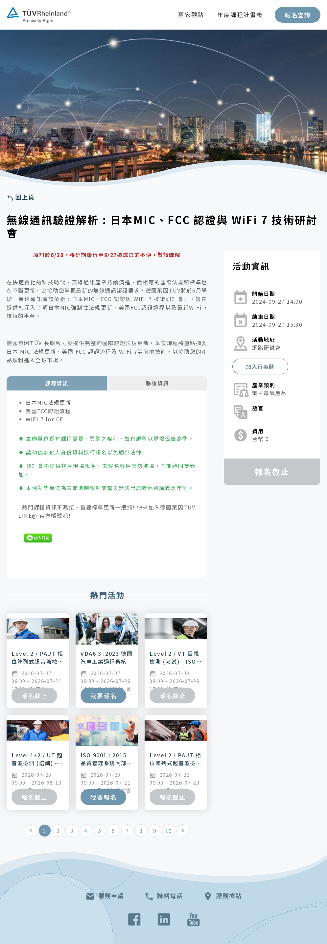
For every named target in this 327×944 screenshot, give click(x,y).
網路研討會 (266, 347)
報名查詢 (298, 15)
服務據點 (222, 896)
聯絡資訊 (157, 383)
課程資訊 (56, 383)
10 (168, 831)
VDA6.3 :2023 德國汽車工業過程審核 (106, 657)
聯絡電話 (163, 896)
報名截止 (34, 695)
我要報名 (103, 695)
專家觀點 (191, 14)
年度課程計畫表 (240, 14)
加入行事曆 (260, 366)
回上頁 (21, 197)
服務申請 (104, 896)
